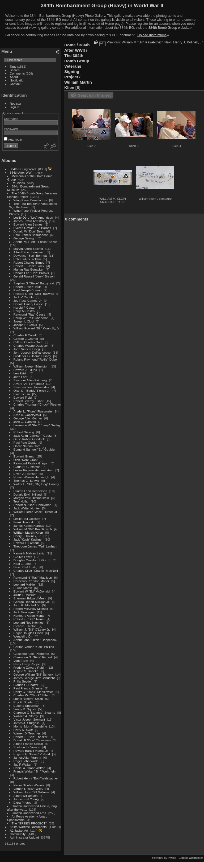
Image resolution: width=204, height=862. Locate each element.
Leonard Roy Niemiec (29, 622)
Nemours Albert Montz (29, 615)
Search (15, 70)
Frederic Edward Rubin (29, 667)
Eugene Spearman (27, 705)
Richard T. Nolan (25, 626)
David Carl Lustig (25, 567)
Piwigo (172, 857)
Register (16, 103)
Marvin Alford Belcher (28, 248)
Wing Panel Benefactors (30, 200)
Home (70, 45)
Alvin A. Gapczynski (27, 414)
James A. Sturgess (27, 723)
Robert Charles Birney (29, 262)
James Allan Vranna (27, 757)
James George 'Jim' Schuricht (34, 678)
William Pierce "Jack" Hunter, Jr (35, 511)
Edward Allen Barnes (28, 224)
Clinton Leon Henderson (30, 491)
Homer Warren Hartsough (31, 477)
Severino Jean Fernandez (31, 387)
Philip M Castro (24, 311)
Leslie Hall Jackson (27, 518)
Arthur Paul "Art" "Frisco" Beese (36, 241)
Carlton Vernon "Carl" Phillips (34, 646)
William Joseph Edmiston (31, 366)
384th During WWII (23, 169)
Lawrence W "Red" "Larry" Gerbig (37, 425)
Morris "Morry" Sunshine (30, 726)
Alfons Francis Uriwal (28, 743)
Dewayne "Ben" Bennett (30, 255)
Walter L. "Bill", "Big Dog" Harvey (36, 484)
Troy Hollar (21, 501)
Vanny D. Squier (25, 709)
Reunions (18, 183)
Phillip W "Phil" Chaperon (31, 318)
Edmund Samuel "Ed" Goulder (35, 449)
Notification (17, 80)
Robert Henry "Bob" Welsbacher (36, 778)
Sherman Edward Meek (30, 598)
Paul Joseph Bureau (28, 290)
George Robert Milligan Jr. (32, 601)
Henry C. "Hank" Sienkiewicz (33, 691)
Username (11, 118)
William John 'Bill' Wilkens (31, 792)
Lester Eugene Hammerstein (33, 470)
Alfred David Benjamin (29, 252)
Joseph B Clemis (25, 324)
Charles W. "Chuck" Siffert (32, 695)
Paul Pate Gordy (25, 442)
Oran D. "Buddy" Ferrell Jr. (32, 390)
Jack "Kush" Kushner (28, 539)
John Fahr (21, 376)
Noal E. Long (23, 563)
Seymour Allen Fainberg (30, 380)
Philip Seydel (23, 681)
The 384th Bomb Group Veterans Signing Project (76, 66)
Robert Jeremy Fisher (29, 401)
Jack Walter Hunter (27, 508)
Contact (15, 83)
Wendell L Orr (23, 636)
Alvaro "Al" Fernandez (29, 383)
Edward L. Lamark (26, 543)
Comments (17, 73)
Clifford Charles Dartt (28, 342)
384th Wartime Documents (28, 826)
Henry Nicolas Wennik (29, 785)
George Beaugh (25, 238)
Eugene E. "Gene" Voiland (32, 754)
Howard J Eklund (25, 369)
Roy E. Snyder (24, 702)
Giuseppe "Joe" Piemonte (31, 653)
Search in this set (94, 95)
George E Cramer (26, 338)
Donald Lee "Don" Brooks (31, 273)
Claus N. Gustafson (27, 466)
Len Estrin (21, 373)
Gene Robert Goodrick (29, 439)
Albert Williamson (26, 795)
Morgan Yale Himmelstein (31, 498)
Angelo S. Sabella (26, 671)
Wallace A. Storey (26, 716)
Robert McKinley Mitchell (31, 608)
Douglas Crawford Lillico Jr (32, 560)
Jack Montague (24, 612)
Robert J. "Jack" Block (29, 266)
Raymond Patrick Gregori (31, 463)
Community (18, 834)
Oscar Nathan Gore (27, 446)
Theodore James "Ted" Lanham (35, 546)
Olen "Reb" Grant (26, 459)
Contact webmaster (191, 857)
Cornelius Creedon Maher (31, 581)
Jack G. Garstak (25, 421)
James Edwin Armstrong (30, 221)
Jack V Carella (24, 297)
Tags (13, 66)
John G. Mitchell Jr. (27, 605)
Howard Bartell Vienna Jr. (31, 750)
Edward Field (23, 397)
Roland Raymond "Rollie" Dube (35, 359)
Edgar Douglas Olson (28, 633)
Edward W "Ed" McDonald (32, 591)
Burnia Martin (23, 588)
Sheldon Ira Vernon (27, 747)
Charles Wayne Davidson (31, 345)
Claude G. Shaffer (26, 685)
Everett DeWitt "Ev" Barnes (32, 228)
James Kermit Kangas (29, 525)
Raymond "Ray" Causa (29, 314)
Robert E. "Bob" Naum (29, 619)
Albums (8, 160)
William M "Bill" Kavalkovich (33, 529)
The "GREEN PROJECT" (29, 823)
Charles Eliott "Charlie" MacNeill (36, 570)
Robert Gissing (24, 432)
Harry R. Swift (23, 730)
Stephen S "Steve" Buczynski (34, 283)
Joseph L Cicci (24, 321)
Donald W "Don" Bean (29, 231)
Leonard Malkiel (25, 584)
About (14, 77)
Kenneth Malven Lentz (29, 553)
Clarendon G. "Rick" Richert (33, 657)
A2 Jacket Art (19, 830)
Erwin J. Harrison (25, 473)
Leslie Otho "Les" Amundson (33, 217)
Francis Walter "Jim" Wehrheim (35, 771)
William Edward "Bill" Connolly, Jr (37, 328)
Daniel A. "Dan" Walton (29, 768)
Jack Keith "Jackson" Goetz (33, 435)
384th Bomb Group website (169, 28)
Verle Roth (21, 660)
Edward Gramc (24, 456)
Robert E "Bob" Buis (27, 286)
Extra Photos (22, 802)
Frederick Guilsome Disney (32, 356)
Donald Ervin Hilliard (28, 494)
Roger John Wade (26, 761)
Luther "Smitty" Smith (28, 698)
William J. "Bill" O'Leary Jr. (32, 629)
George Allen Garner (28, 418)
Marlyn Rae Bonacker (29, 269)
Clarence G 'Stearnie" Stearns (34, 712)
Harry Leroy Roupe (27, 664)
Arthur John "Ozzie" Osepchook (35, 640)
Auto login (13, 139)
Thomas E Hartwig (26, 480)
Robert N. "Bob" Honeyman (33, 504)
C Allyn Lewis (23, 556)
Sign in (14, 107)
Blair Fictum (22, 394)
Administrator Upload (24, 837)
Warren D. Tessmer (27, 733)
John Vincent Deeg (27, 349)
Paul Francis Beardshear (31, 234)
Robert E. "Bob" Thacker (31, 736)
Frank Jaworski (24, 522)
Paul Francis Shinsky (28, 688)
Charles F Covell (25, 335)
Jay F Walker (23, 764)
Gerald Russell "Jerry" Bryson (34, 276)
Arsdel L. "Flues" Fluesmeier (33, 411)
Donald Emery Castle (28, 304)
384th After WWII (21, 172)
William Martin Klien (28, 532)
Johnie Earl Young (26, 799)
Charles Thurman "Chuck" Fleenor (37, 404)
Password (11, 128)
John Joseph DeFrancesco (32, 352)
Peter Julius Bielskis (27, 259)
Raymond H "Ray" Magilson (33, 577)
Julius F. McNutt (25, 595)
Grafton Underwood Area (29, 813)
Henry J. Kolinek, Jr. (27, 536)
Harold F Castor (25, 307)
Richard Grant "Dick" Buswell (34, 293)
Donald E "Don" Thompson (32, 740)
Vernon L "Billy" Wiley (28, 788)
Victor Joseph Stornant (29, 719)
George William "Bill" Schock (33, 674)
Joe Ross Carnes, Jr (28, 300)
